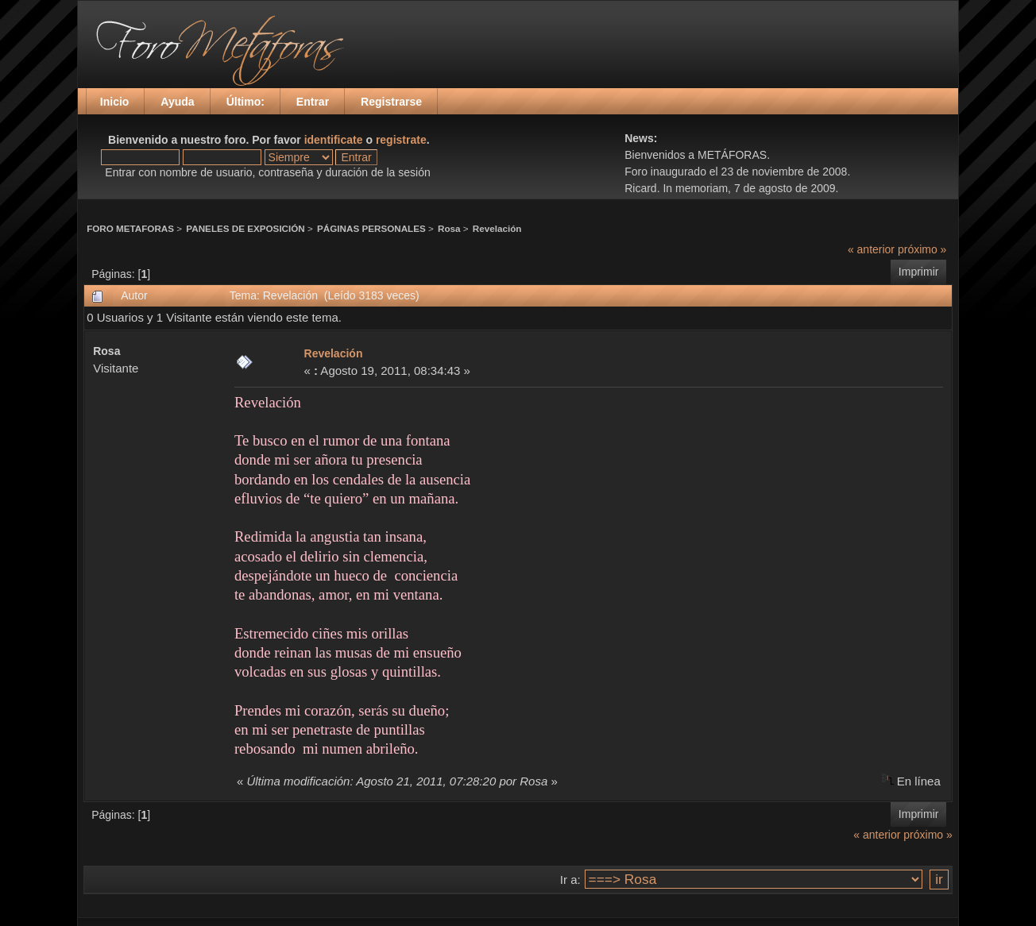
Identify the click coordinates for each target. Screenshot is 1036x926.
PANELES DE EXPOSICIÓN (245, 228)
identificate (333, 139)
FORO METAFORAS (130, 228)
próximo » (922, 249)
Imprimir (919, 271)
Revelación (497, 228)
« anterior (871, 249)
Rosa (449, 228)
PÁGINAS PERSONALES (371, 228)
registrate (401, 139)
